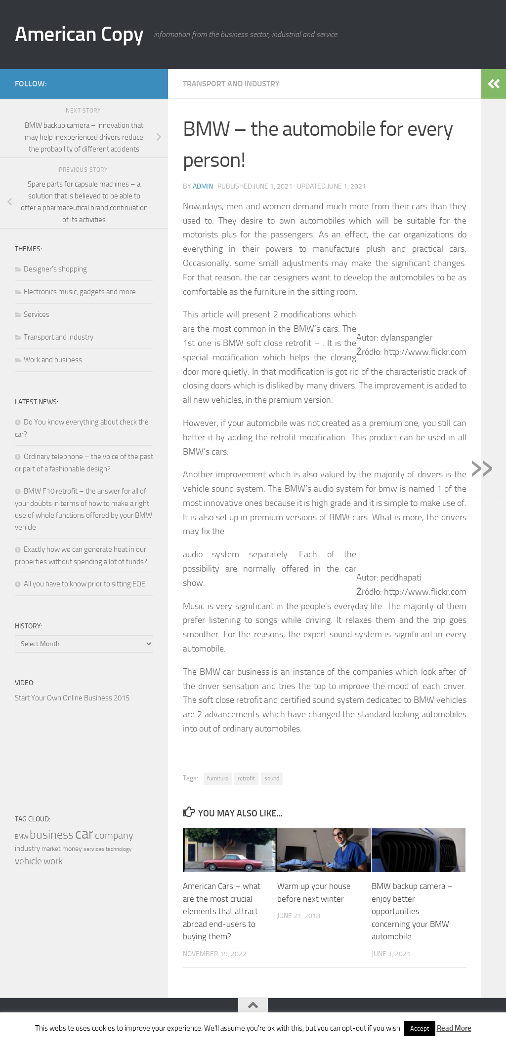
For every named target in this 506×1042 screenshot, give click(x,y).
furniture (217, 778)
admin (203, 186)
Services (36, 314)
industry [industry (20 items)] (27, 848)
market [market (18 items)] (51, 848)
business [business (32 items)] (52, 835)
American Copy (79, 34)
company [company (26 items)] (114, 835)
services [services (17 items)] (94, 849)
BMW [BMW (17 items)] (21, 836)
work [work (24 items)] (53, 861)
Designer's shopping (55, 269)
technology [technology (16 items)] (118, 849)
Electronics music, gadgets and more (80, 291)
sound (271, 778)
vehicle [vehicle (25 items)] (28, 861)
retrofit (246, 778)
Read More (454, 1028)
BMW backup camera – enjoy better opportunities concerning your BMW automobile (412, 911)
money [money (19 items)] (72, 849)
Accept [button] (419, 1028)
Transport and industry (231, 83)
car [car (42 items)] (84, 834)
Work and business (53, 359)
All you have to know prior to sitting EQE (84, 583)
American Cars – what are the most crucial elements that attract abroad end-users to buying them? (221, 911)
